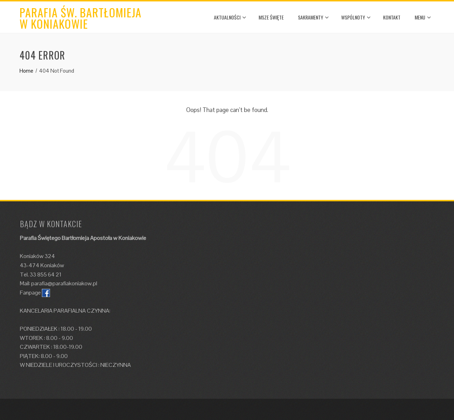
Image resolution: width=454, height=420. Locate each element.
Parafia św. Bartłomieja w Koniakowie (81, 18)
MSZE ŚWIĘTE (271, 17)
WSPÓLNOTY (356, 17)
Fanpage (30, 292)
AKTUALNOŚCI (230, 17)
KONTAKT (391, 17)
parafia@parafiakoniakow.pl (64, 283)
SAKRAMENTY (313, 17)
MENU (423, 17)
